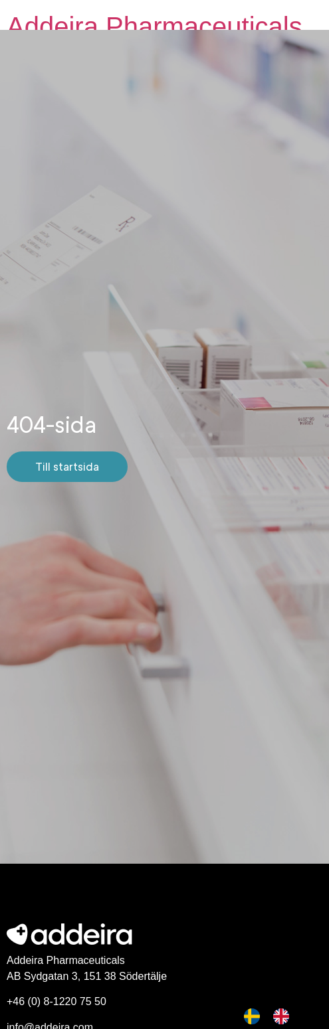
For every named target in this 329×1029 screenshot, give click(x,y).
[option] (284, 1016)
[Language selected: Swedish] (273, 1016)
